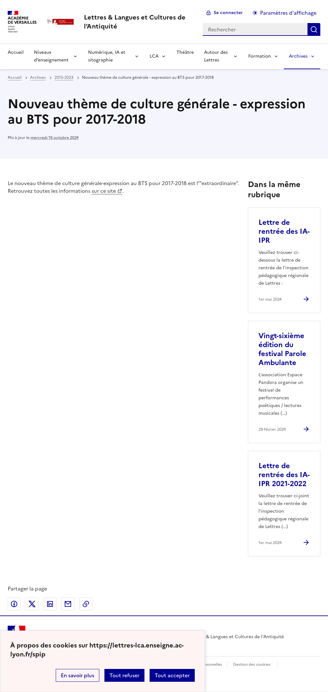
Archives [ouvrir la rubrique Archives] (38, 77)
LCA (154, 56)
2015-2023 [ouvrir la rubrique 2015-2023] (63, 77)
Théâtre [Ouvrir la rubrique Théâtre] (185, 52)
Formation (259, 56)
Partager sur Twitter (32, 604)
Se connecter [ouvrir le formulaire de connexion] (228, 12)
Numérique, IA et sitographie (106, 56)
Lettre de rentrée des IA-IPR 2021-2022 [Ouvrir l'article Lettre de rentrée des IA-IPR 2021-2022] (284, 474)
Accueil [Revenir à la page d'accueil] (16, 52)
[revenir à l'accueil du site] (138, 22)
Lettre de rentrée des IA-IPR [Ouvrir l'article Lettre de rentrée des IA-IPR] (284, 231)
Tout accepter (172, 675)
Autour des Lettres (216, 56)
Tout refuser (124, 675)
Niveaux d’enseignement (51, 56)
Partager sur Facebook (14, 604)
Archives (298, 56)
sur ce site (104, 191)
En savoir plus (77, 675)
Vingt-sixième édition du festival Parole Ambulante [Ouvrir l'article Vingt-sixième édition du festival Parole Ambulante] (282, 349)
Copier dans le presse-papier (85, 604)
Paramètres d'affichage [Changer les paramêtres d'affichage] (288, 13)
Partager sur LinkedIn (50, 604)
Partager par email (68, 604)
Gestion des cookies (251, 664)
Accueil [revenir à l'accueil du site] (14, 77)
